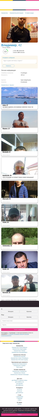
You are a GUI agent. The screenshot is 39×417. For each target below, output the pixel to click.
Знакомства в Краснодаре (19, 349)
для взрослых (19, 385)
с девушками (19, 396)
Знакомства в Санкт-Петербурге (19, 358)
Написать (8, 65)
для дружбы (19, 383)
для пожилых (19, 392)
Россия (19, 404)
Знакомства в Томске (19, 350)
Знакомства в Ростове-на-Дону (19, 359)
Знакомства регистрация (16, 13)
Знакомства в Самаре (19, 365)
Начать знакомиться (19, 329)
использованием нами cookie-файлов (27, 412)
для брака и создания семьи (19, 380)
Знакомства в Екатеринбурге (19, 352)
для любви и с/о (19, 382)
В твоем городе (29, 13)
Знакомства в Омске (19, 373)
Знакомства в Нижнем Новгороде (19, 374)
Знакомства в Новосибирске (19, 347)
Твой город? (19, 367)
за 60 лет (19, 391)
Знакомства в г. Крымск (7, 85)
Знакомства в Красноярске (19, 363)
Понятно (19, 414)
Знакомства (4, 13)
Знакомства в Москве (19, 356)
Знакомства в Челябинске (19, 371)
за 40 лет (19, 389)
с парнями (19, 398)
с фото (19, 400)
